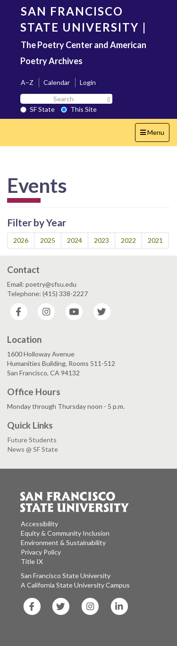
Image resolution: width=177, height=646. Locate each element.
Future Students (32, 440)
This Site (79, 109)
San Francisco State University (65, 575)
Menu (154, 134)
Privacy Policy (41, 552)
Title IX (32, 561)
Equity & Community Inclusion (65, 533)
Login (88, 82)
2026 (20, 240)
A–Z (27, 82)
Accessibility (39, 524)
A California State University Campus (75, 585)
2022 (128, 240)
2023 (101, 240)
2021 (155, 240)
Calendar (56, 82)
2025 (47, 240)
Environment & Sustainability (63, 542)
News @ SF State (33, 449)
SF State (37, 109)
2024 (74, 240)
